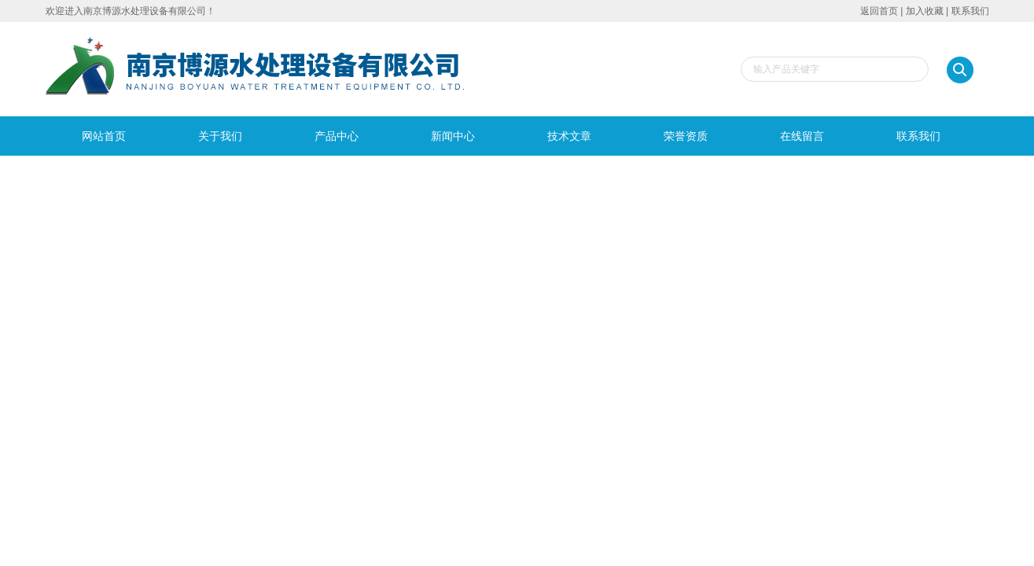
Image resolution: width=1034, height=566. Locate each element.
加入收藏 (925, 11)
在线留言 (802, 136)
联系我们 (970, 11)
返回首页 (879, 11)
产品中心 (337, 136)
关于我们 (220, 136)
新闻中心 (453, 136)
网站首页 (104, 136)
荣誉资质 (686, 136)
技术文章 (569, 136)
